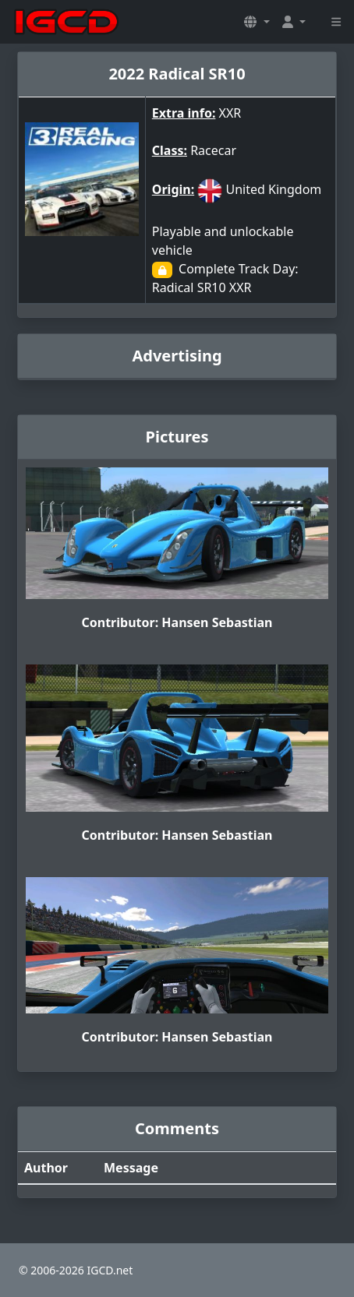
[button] (256, 21)
